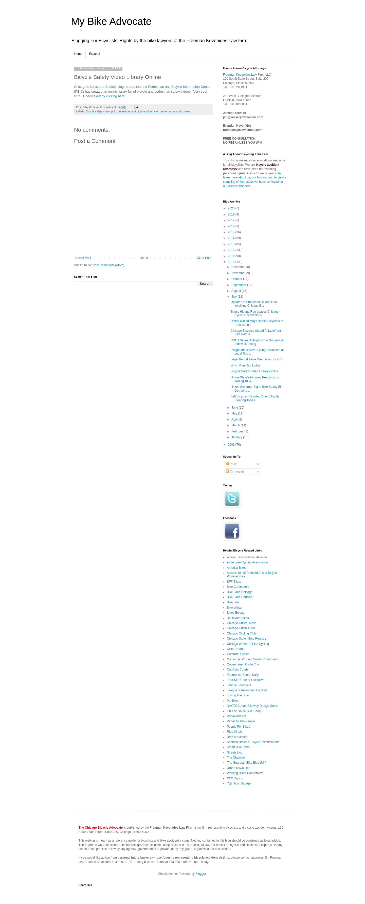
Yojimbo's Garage (239, 783)
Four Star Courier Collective (245, 680)
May (234, 413)
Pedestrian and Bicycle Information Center (179, 87)
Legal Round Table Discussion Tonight (256, 359)
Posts (231, 464)
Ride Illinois (234, 731)
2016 (231, 226)
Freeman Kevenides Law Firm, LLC (247, 74)
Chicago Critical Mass (241, 623)
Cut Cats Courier (238, 669)
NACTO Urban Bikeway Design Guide (252, 706)
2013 (231, 244)
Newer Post (83, 258)
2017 (231, 220)
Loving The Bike (238, 695)
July (234, 296)
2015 (231, 232)
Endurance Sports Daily (243, 675)
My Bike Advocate (111, 21)
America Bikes (236, 568)
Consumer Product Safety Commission (253, 659)
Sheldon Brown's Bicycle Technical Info (253, 742)
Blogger (200, 874)
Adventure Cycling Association (247, 562)
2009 (231, 444)
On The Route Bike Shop (244, 711)
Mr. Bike (232, 700)
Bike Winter (234, 607)
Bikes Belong (236, 612)
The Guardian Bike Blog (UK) (246, 762)
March (236, 425)
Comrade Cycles (238, 654)
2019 (231, 214)
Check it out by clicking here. (104, 96)
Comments (235, 471)
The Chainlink (236, 757)
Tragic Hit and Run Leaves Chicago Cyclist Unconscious (255, 313)
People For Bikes (238, 726)
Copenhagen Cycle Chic (243, 664)
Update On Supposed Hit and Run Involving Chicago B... (254, 303)
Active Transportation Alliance (247, 557)
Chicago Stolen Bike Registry (246, 638)
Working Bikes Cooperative (245, 773)
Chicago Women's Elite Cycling (248, 644)
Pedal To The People (241, 721)
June (235, 407)
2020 (231, 208)
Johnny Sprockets (239, 685)
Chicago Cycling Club (241, 633)
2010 (231, 262)
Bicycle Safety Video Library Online (254, 371)
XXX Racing (235, 778)
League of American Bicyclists (247, 690)
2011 (231, 256)
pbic (113, 111)
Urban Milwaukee (238, 768)
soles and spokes (179, 111)
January (237, 437)
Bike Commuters (238, 587)
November (238, 273)
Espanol (94, 54)
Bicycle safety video (98, 111)
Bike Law (233, 602)
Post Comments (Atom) (108, 265)
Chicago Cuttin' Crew (241, 628)
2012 (231, 250)
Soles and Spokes (102, 87)
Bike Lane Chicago (239, 592)
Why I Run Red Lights (245, 365)
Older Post (204, 258)
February (237, 431)
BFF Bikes (234, 581)
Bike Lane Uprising (239, 597)
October (237, 279)
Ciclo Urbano (235, 649)
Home (78, 54)
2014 (231, 238)
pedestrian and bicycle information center (142, 111)
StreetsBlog (235, 752)
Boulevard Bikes (238, 618)
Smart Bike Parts (238, 747)
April (234, 419)
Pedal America (236, 716)
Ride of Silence (237, 737)
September (239, 285)
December (238, 267)
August (236, 291)
